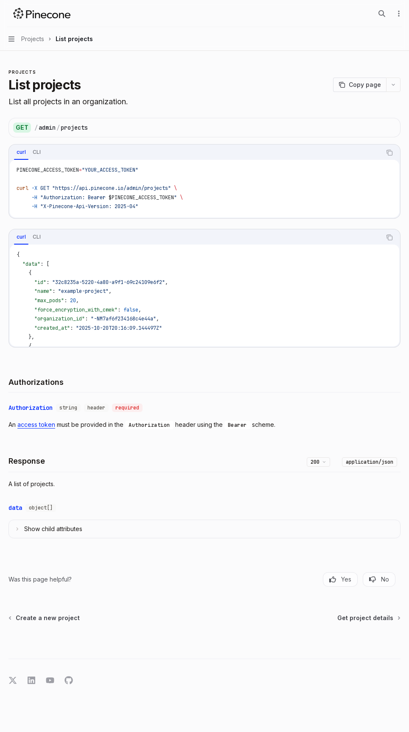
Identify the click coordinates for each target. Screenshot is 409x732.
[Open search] (382, 13)
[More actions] (398, 13)
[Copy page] (359, 85)
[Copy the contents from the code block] (389, 152)
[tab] (21, 152)
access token (36, 424)
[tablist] (195, 152)
